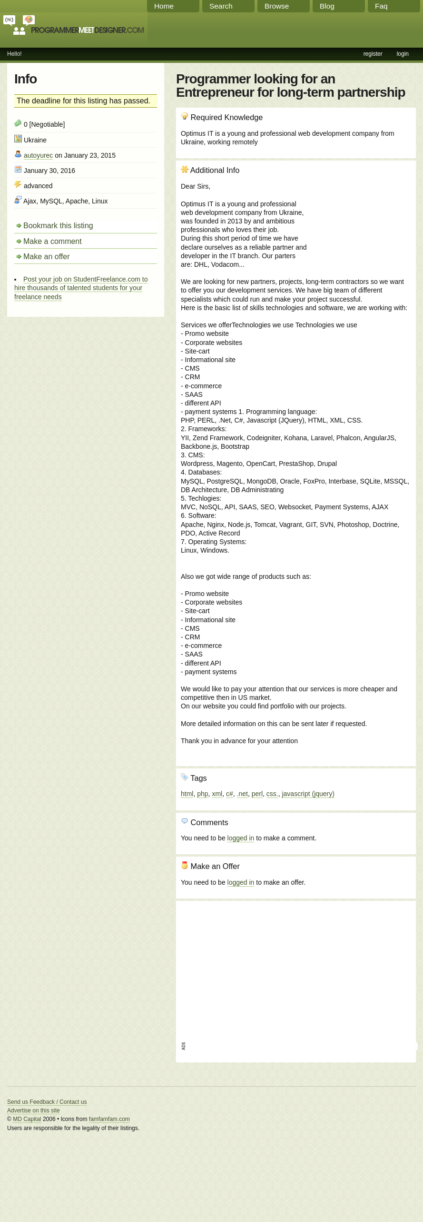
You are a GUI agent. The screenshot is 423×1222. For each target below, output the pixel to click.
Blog (327, 6)
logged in (241, 838)
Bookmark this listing (58, 226)
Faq (381, 6)
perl (257, 794)
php (202, 794)
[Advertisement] (359, 216)
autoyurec (38, 155)
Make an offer (46, 256)
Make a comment (52, 241)
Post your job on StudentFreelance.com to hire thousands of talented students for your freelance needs (81, 287)
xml (217, 794)
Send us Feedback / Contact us (47, 1102)
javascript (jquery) (308, 794)
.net (242, 794)
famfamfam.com (109, 1119)
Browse (277, 6)
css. (272, 794)
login (403, 53)
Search (221, 6)
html (187, 794)
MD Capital (27, 1119)
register (373, 53)
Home (164, 6)
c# (229, 794)
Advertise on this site (33, 1110)
